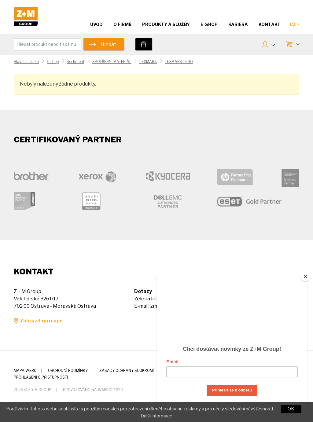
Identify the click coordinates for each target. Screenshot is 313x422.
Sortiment (75, 61)
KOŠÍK (297, 43)
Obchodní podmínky (68, 370)
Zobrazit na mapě (41, 321)
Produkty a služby (166, 24)
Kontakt (270, 24)
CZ (294, 24)
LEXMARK (148, 61)
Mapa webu (25, 370)
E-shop (53, 61)
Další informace (156, 416)
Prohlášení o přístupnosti (41, 377)
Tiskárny (143, 44)
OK (291, 409)
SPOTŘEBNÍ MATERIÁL (111, 61)
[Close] (305, 274)
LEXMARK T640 (179, 61)
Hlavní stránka (26, 61)
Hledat (108, 44)
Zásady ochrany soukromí (126, 370)
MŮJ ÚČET (272, 44)
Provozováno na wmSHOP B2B (93, 389)
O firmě (122, 24)
